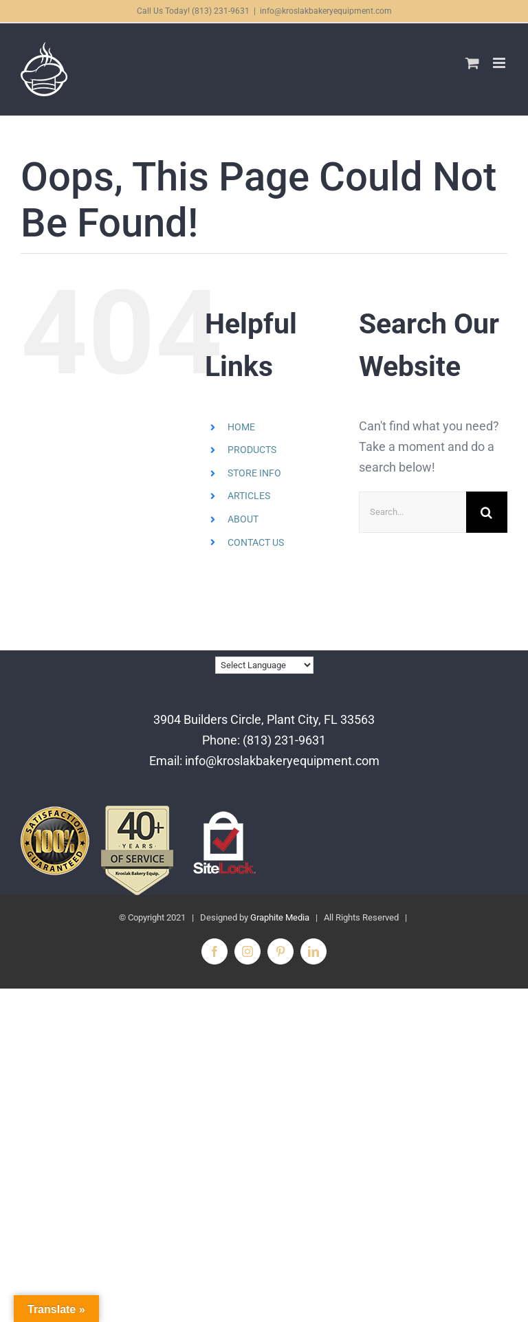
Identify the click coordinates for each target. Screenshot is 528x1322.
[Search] (486, 512)
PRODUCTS (252, 449)
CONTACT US (256, 542)
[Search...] (412, 512)
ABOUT (243, 519)
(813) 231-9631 (284, 740)
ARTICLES (249, 495)
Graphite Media (279, 917)
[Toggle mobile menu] (500, 63)
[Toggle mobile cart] (472, 63)
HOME (241, 426)
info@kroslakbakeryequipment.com (326, 11)
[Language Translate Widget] (264, 665)
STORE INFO (254, 472)
